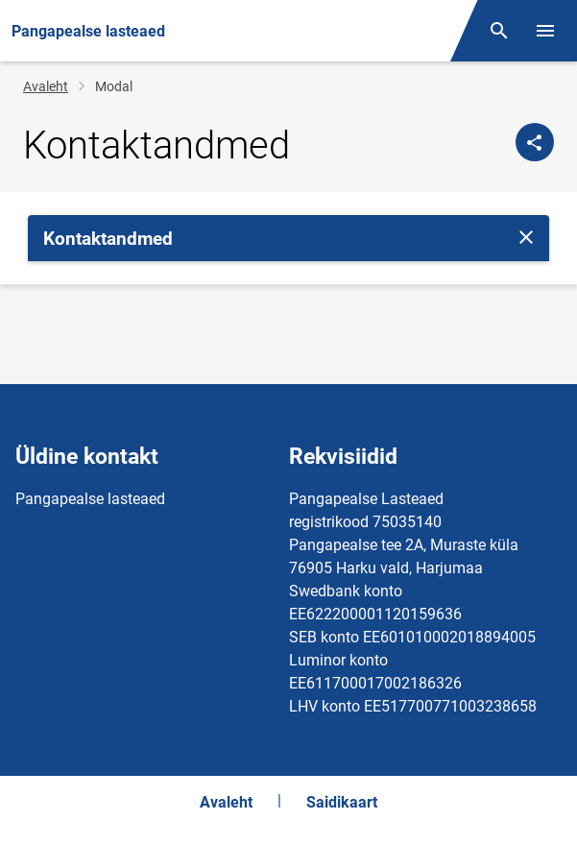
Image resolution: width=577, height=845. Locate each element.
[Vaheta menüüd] (545, 30)
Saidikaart (341, 802)
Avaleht (45, 86)
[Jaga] (535, 142)
